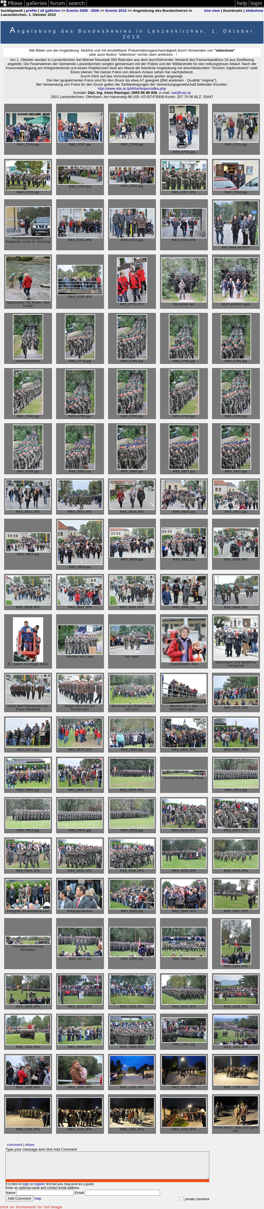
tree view (212, 11)
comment (14, 1145)
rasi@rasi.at (181, 93)
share (29, 1145)
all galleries (50, 11)
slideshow (254, 11)
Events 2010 (116, 11)
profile (31, 11)
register (39, 1184)
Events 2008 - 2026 (83, 11)
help (37, 1198)
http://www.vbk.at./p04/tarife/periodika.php (132, 88)
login (25, 1184)
